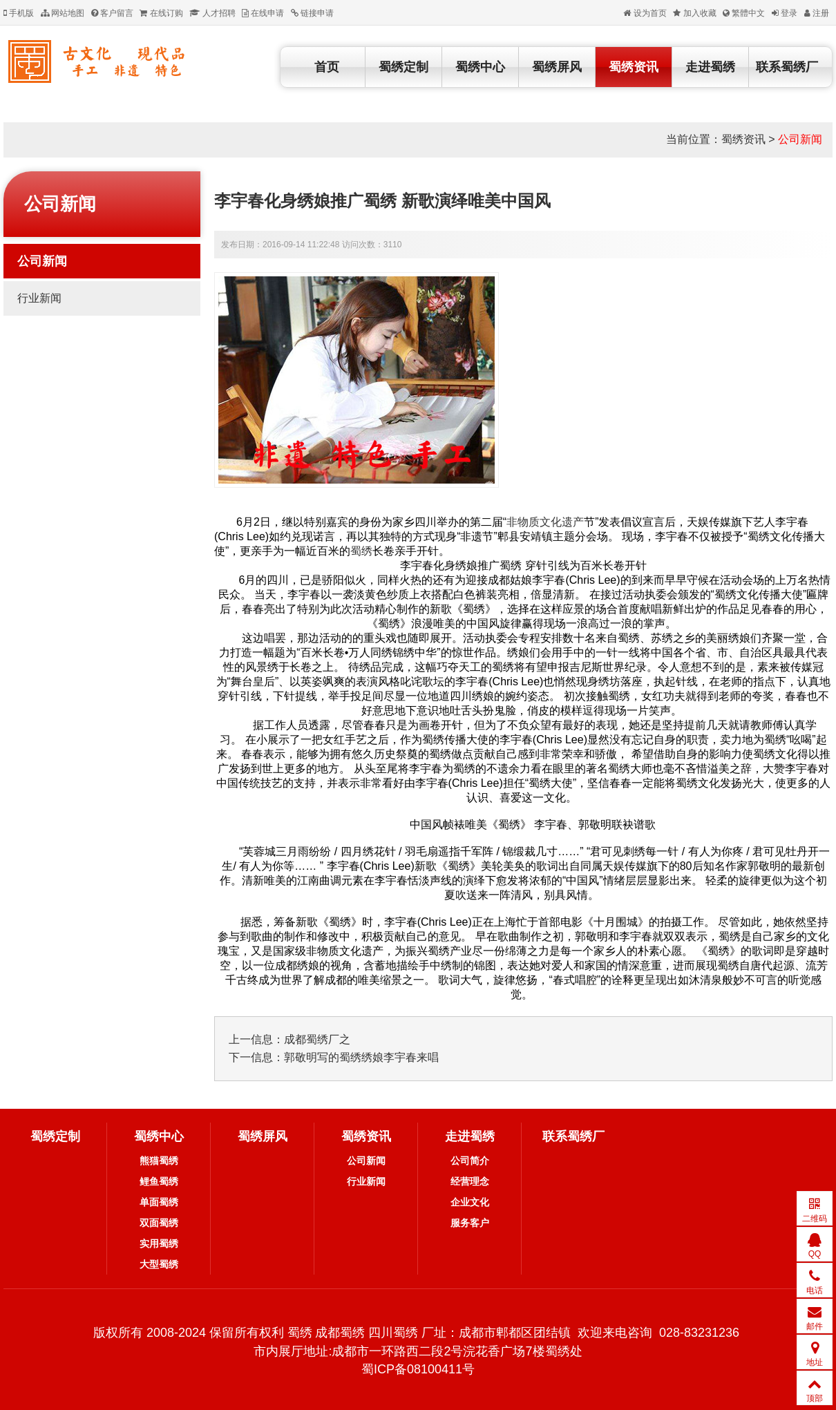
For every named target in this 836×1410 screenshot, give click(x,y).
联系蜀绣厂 (787, 67)
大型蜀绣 (159, 1264)
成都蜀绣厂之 (317, 1039)
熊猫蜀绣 (159, 1160)
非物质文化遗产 (545, 522)
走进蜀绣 (710, 67)
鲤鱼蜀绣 (159, 1181)
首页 (326, 67)
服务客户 (469, 1222)
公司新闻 (800, 139)
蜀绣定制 (403, 67)
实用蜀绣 (159, 1243)
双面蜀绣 (159, 1222)
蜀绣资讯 (633, 67)
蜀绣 (361, 551)
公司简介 (469, 1160)
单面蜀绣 (159, 1202)
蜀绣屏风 (557, 67)
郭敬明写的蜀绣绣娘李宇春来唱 (361, 1057)
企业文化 (469, 1202)
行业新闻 (39, 298)
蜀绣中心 (480, 67)
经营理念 (469, 1181)
